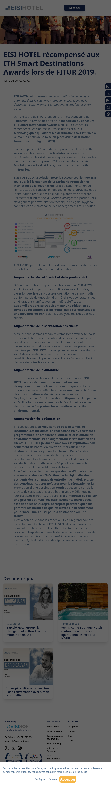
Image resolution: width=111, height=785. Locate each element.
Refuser (53, 779)
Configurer (41, 779)
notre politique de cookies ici (72, 771)
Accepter (67, 779)
